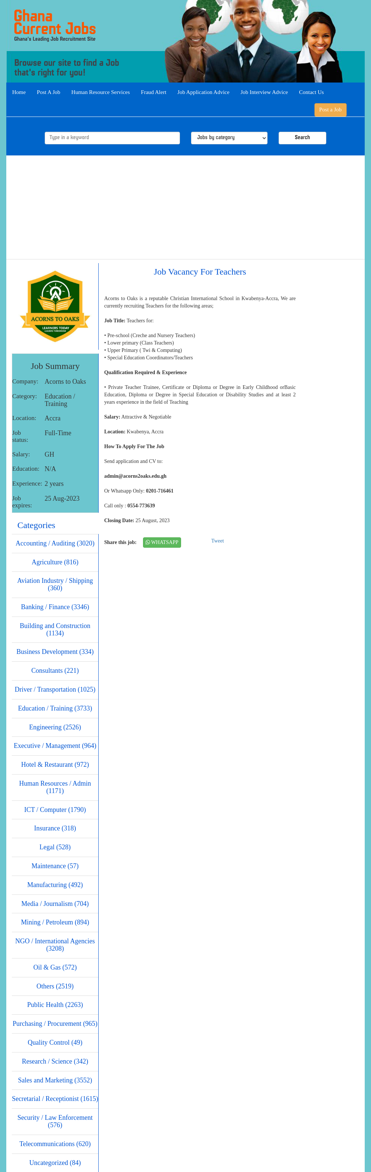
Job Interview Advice (264, 92)
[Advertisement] (185, 207)
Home (19, 92)
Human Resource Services (100, 92)
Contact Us (311, 92)
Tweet (217, 541)
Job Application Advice (203, 92)
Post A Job (48, 92)
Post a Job (330, 110)
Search (302, 138)
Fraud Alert (153, 92)
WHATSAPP (162, 542)
